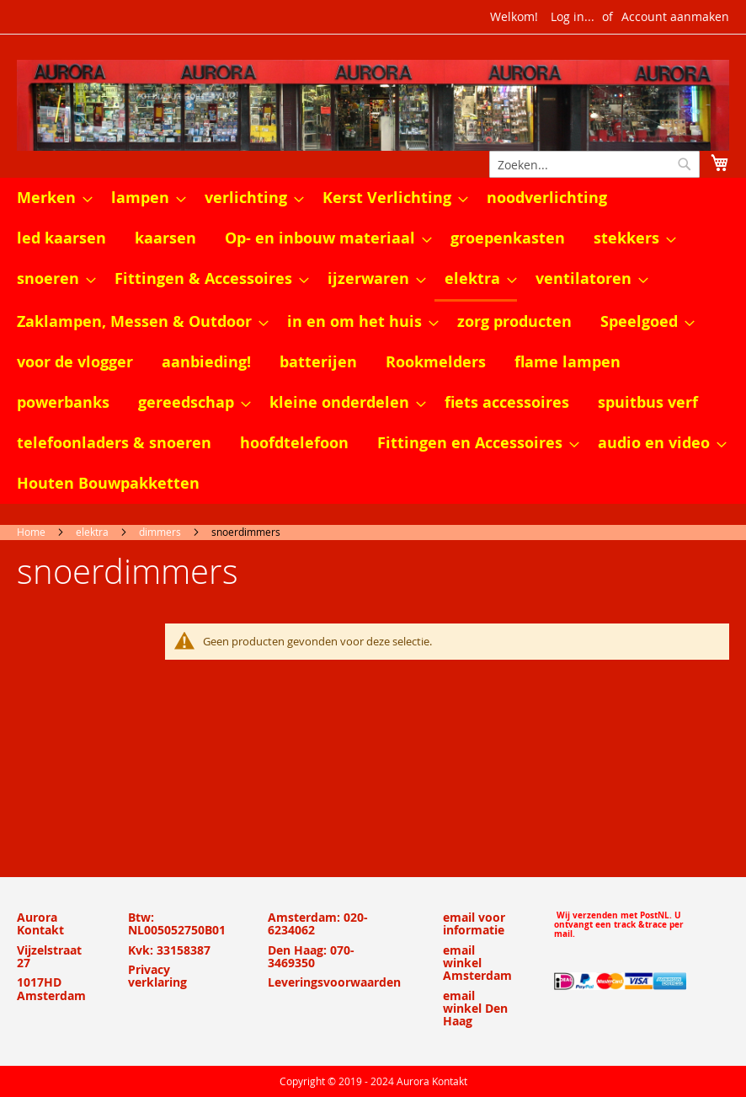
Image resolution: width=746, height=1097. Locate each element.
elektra (92, 531)
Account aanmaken (675, 16)
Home (31, 531)
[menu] (373, 341)
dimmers (160, 531)
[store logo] (373, 105)
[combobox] (594, 164)
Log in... (572, 16)
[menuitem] (50, 198)
